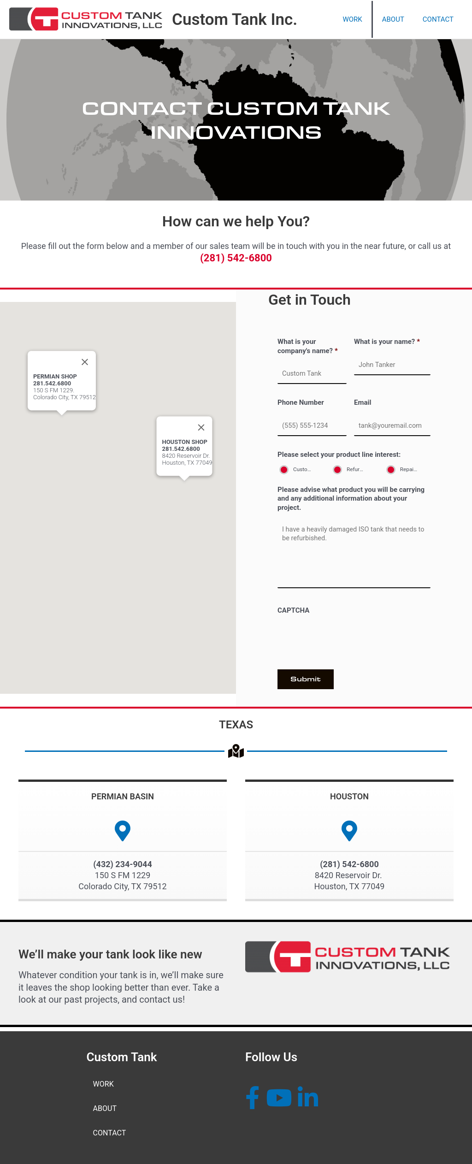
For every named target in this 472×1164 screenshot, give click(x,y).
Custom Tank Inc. (234, 19)
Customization (306, 466)
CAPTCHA (293, 613)
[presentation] (347, 640)
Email (362, 401)
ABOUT (105, 1108)
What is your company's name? (307, 346)
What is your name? (387, 341)
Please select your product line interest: (339, 452)
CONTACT (109, 1133)
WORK (103, 1083)
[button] (184, 490)
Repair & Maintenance (413, 466)
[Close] (201, 429)
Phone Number (300, 401)
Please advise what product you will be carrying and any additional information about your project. (351, 496)
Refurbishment (360, 466)
